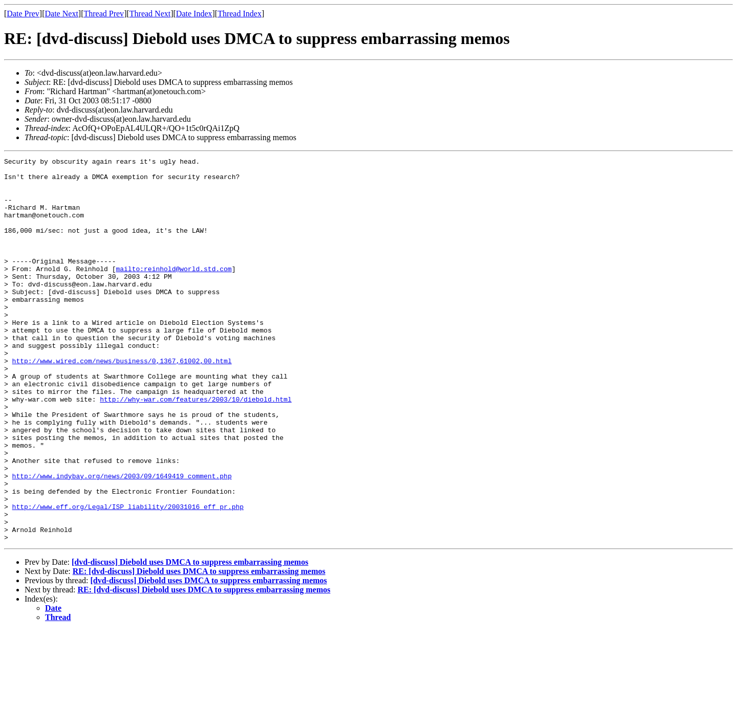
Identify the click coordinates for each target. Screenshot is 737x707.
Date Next (61, 13)
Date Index (194, 13)
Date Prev (23, 13)
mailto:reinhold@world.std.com (173, 291)
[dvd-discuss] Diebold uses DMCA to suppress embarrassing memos (190, 638)
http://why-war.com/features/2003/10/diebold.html (195, 448)
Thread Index (240, 13)
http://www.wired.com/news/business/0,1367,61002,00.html (122, 402)
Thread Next (149, 13)
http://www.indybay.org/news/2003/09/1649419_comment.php (122, 540)
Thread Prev (103, 13)
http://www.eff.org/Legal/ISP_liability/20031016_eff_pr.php (128, 577)
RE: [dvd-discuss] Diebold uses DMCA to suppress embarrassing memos (199, 648)
